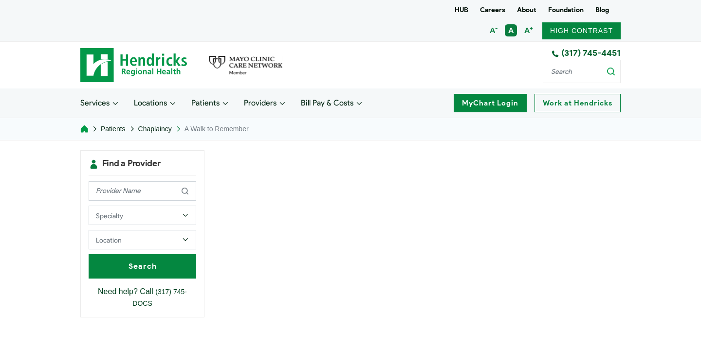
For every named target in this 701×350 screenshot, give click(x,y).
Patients (205, 102)
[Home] (84, 129)
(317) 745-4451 (586, 53)
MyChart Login (490, 103)
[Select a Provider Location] (142, 239)
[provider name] (142, 191)
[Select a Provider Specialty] (142, 215)
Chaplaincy (155, 129)
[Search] (582, 71)
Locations (150, 102)
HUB (461, 10)
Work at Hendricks (577, 103)
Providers (260, 102)
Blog (602, 10)
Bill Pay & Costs (327, 102)
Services (95, 102)
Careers (492, 10)
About (526, 10)
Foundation (566, 10)
